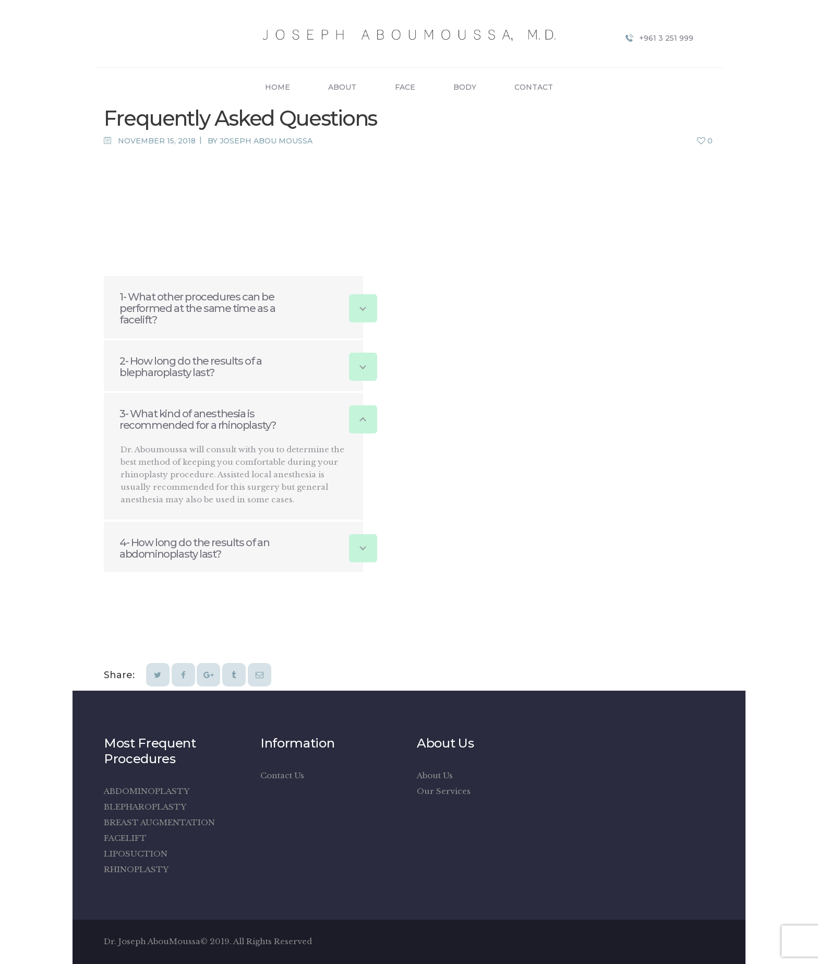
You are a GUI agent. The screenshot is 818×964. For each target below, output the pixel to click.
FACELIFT (125, 838)
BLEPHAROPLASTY (145, 807)
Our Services (444, 791)
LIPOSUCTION (135, 854)
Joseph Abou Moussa (266, 141)
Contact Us (282, 775)
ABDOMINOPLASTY (146, 791)
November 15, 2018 (157, 141)
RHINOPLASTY (136, 869)
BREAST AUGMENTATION (159, 822)
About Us (435, 775)
